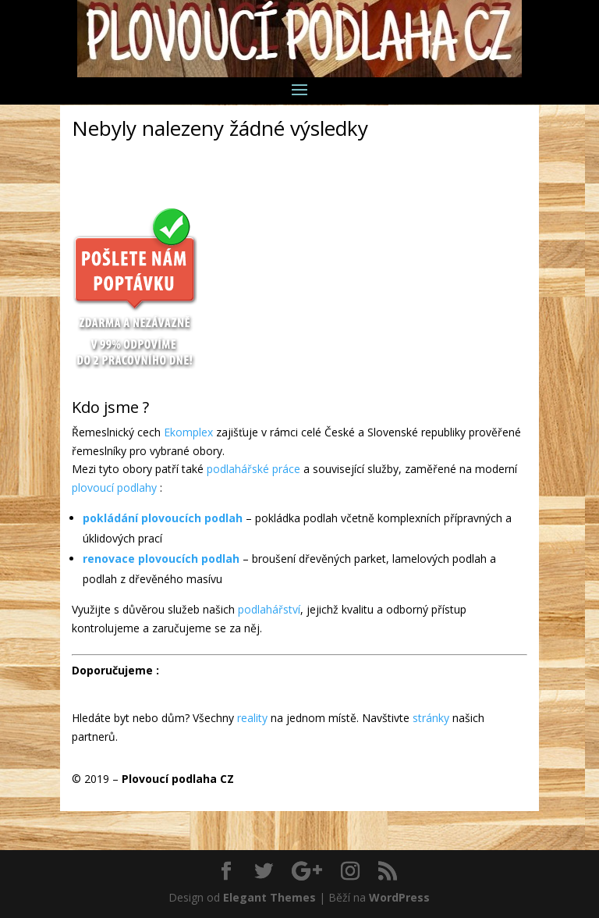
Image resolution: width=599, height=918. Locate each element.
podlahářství (269, 609)
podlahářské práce (253, 468)
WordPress (399, 897)
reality (252, 717)
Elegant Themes (269, 897)
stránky (431, 717)
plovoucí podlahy (114, 487)
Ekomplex (188, 432)
